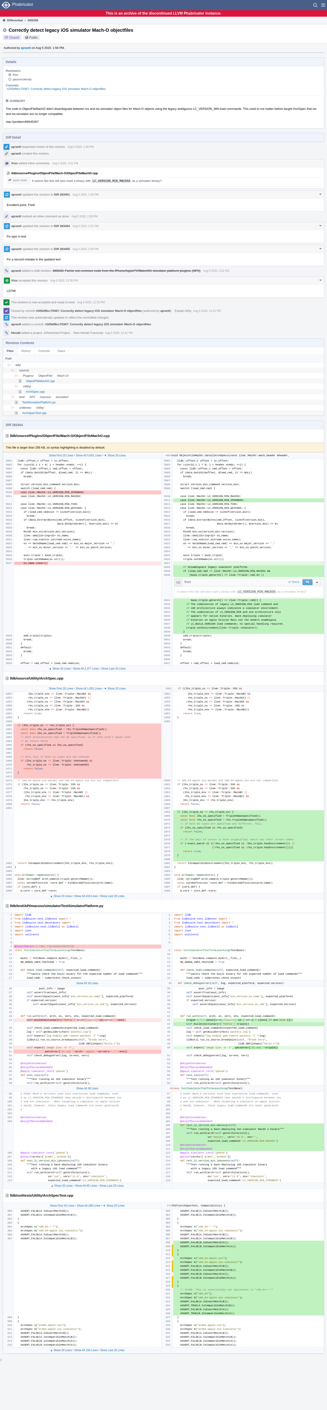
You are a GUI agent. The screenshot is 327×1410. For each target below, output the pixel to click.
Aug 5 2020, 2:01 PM (65, 163)
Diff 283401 (62, 194)
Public (33, 37)
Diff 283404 (62, 226)
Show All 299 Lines (88, 1205)
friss (15, 74)
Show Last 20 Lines (114, 668)
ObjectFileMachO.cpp (40, 381)
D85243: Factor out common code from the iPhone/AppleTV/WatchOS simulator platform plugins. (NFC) (127, 270)
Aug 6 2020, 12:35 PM (64, 280)
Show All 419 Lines (86, 896)
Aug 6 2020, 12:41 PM (207, 311)
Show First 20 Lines (61, 455)
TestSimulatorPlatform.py (39, 402)
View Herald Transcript (88, 333)
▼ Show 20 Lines (115, 455)
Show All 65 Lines (86, 1185)
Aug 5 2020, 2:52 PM (86, 226)
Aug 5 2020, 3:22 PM (216, 270)
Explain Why (183, 311)
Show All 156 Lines (86, 1350)
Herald (15, 333)
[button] (323, 5)
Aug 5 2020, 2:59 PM (86, 249)
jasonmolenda (22, 79)
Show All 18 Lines (87, 983)
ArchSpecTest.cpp (34, 413)
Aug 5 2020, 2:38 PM (86, 194)
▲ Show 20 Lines (60, 668)
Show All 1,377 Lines (86, 668)
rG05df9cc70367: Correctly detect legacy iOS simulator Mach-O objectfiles (56, 89)
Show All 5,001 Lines (88, 455)
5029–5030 (18, 180)
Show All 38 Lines (87, 1088)
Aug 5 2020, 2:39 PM (84, 216)
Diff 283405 (62, 249)
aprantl (26, 48)
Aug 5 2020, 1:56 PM (81, 147)
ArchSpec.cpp (35, 391)
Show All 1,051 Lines (88, 688)
